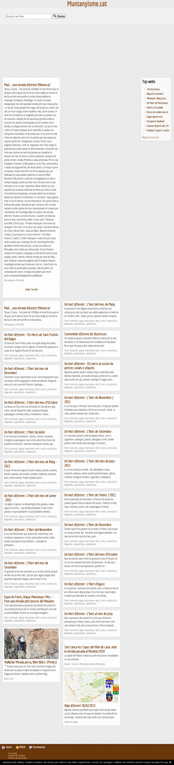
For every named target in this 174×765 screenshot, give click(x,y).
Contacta (37, 747)
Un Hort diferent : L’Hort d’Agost (84, 584)
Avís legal (12, 753)
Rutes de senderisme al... (158, 112)
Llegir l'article (31, 289)
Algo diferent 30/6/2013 (79, 705)
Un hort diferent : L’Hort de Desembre (87, 524)
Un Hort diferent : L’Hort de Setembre (87, 431)
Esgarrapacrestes (155, 116)
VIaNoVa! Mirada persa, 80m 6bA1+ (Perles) (30, 662)
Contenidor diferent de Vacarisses (85, 334)
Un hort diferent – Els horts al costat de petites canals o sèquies (88, 365)
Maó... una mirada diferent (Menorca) (27, 85)
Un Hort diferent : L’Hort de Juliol (24, 432)
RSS (20, 747)
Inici (8, 747)
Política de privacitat (17, 758)
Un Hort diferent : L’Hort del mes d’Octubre (31, 402)
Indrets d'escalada (155, 107)
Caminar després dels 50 (158, 125)
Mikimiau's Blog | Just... (157, 98)
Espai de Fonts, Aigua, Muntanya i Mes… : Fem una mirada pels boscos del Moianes (29, 599)
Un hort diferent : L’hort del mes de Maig (89, 304)
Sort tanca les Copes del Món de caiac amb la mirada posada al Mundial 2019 (90, 649)
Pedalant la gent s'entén (158, 130)
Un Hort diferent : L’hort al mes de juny (88, 613)
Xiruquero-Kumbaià (155, 121)
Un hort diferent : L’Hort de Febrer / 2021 (90, 495)
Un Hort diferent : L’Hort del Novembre (28, 529)
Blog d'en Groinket (155, 93)
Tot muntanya (153, 89)
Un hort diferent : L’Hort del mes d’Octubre (91, 554)
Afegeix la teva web (150, 137)
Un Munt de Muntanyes (157, 102)
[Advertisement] (87, 51)
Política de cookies (16, 755)
